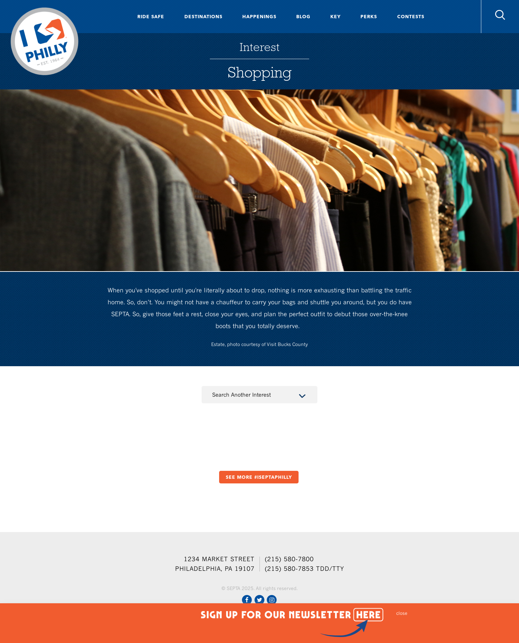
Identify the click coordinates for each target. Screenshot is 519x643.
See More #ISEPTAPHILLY (259, 477)
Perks (368, 17)
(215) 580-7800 (289, 559)
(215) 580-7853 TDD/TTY (304, 568)
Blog (303, 17)
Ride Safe (150, 17)
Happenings (259, 17)
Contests (410, 17)
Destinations (203, 17)
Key (335, 17)
